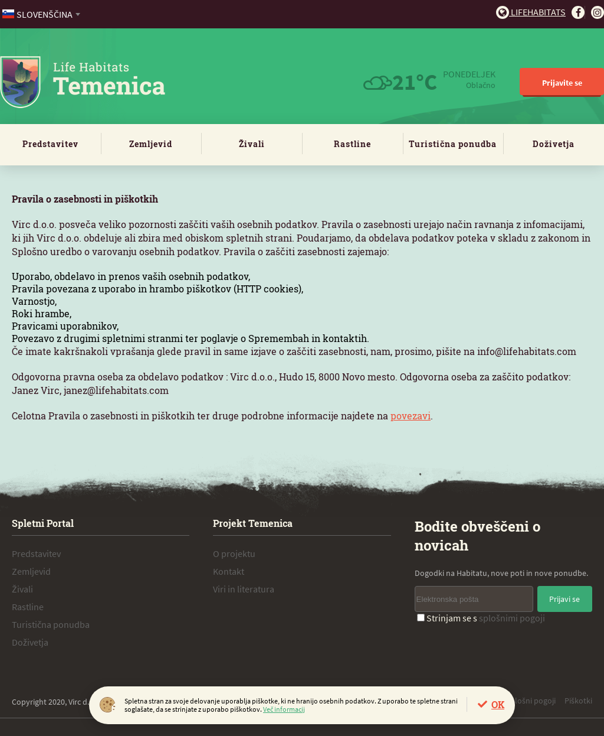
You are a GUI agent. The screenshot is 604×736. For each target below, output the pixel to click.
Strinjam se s (481, 618)
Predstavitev (50, 143)
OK (497, 704)
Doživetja (554, 143)
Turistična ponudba (453, 143)
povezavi (410, 415)
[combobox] (42, 14)
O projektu (234, 553)
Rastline (352, 143)
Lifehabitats (531, 12)
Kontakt (228, 571)
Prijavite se (562, 82)
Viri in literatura (243, 589)
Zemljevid (150, 143)
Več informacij (284, 709)
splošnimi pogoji (512, 618)
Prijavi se (564, 599)
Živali (252, 143)
